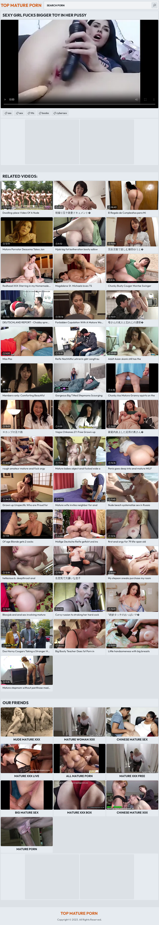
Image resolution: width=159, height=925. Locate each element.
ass (9, 113)
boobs (45, 113)
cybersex (62, 113)
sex (21, 113)
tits (32, 113)
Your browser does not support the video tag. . (79, 64)
